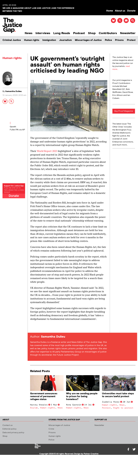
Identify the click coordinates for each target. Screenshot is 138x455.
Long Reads (61, 33)
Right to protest (123, 408)
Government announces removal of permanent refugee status (43, 396)
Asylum (34, 408)
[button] (132, 20)
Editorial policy (9, 429)
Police (108, 40)
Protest (131, 40)
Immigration (49, 40)
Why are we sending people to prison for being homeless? (81, 396)
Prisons (119, 40)
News (28, 33)
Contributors (108, 33)
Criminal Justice (12, 40)
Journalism (65, 40)
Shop (92, 33)
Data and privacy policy (13, 432)
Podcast (79, 33)
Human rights (31, 40)
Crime (51, 429)
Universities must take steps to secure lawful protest (118, 395)
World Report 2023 (47, 151)
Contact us (8, 425)
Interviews (43, 33)
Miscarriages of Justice (88, 40)
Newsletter (127, 33)
